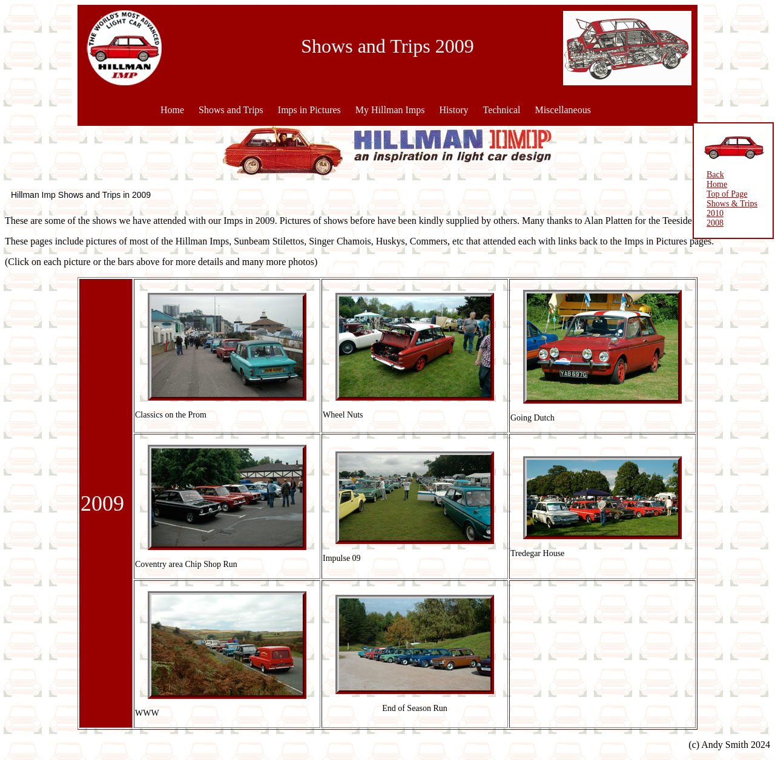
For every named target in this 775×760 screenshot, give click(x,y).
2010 (715, 213)
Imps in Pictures (309, 110)
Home (172, 110)
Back (715, 174)
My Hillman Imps (390, 110)
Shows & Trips (732, 203)
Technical (501, 110)
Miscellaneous (562, 110)
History (453, 110)
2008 (715, 223)
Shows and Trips (231, 110)
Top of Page (727, 193)
